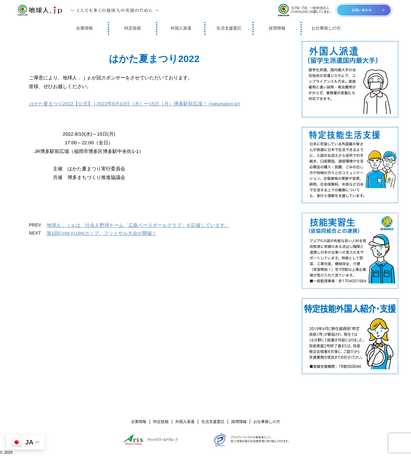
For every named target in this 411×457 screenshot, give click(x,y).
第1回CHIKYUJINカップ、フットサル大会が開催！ (102, 233)
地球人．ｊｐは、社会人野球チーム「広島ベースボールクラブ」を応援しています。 (138, 225)
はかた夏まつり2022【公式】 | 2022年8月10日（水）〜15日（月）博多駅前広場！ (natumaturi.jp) (134, 103)
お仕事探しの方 (326, 28)
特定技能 (132, 28)
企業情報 (84, 28)
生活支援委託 (228, 28)
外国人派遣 (181, 28)
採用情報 (277, 28)
